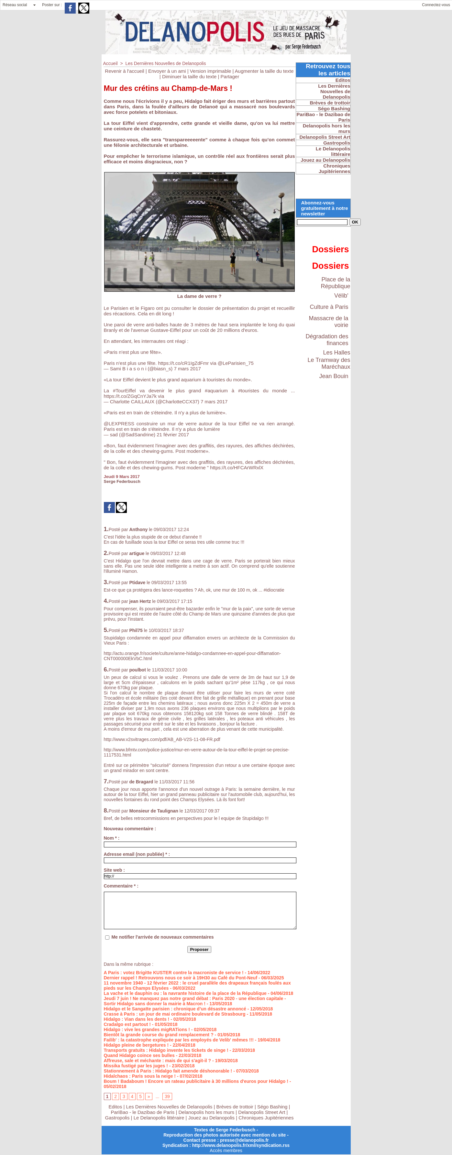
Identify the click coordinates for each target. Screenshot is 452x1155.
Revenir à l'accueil (124, 71)
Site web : (114, 870)
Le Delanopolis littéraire (159, 1117)
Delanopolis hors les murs (207, 1112)
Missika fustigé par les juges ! (136, 1065)
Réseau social (15, 5)
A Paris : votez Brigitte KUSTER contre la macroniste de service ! (174, 972)
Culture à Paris (329, 307)
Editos (115, 1106)
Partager (230, 76)
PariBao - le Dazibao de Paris (143, 1112)
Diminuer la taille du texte (189, 76)
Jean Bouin (333, 376)
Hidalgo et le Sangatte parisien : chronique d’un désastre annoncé (175, 1008)
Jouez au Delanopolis (211, 1117)
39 (167, 1096)
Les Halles (336, 352)
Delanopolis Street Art (261, 1112)
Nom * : (112, 838)
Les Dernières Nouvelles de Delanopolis (165, 63)
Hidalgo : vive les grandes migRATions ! (147, 1029)
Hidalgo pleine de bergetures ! (136, 1045)
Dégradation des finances (326, 339)
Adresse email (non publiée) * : (137, 854)
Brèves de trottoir (235, 1106)
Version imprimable (210, 71)
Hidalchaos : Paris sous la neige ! (140, 1076)
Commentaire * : (121, 885)
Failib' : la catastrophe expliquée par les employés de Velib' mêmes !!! (179, 1039)
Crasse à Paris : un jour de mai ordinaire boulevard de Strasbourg (175, 1014)
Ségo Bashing (273, 1106)
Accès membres (226, 1150)
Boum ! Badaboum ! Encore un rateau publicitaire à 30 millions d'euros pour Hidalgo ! (196, 1081)
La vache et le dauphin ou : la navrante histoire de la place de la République (185, 993)
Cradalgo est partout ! (127, 1024)
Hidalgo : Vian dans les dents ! (137, 1019)
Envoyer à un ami (167, 71)
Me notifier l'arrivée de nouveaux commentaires (162, 937)
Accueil (110, 63)
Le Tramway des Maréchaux (328, 363)
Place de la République (335, 282)
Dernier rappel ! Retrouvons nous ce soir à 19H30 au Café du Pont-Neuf (181, 977)
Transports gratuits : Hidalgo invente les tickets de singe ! (166, 1050)
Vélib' (341, 295)
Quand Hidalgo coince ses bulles (139, 1055)
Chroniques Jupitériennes (265, 1117)
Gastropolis (117, 1117)
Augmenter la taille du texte (264, 71)
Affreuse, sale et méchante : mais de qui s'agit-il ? (157, 1060)
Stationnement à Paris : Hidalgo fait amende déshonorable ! (168, 1070)
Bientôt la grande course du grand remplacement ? (159, 1034)
